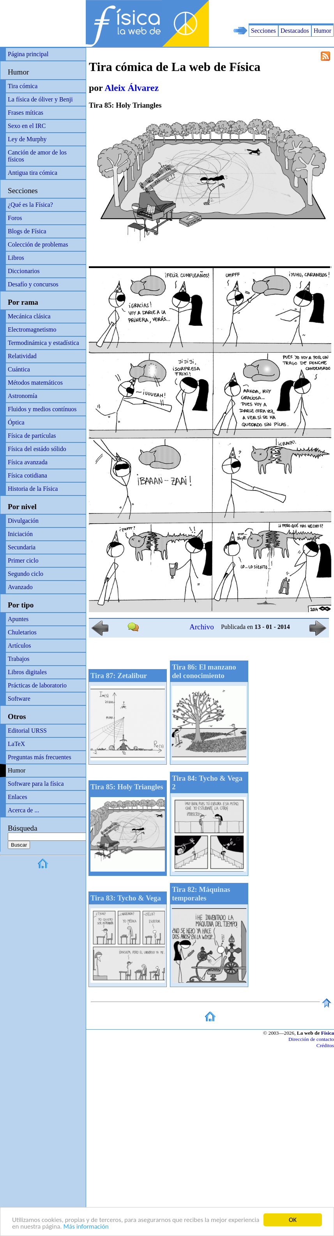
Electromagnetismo (32, 329)
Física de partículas (32, 435)
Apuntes (18, 619)
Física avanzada (28, 462)
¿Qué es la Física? (30, 204)
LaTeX (16, 744)
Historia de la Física (33, 488)
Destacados (295, 30)
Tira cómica (22, 86)
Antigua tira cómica (32, 172)
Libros (16, 257)
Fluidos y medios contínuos (42, 409)
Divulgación (23, 520)
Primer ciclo (23, 560)
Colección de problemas (38, 244)
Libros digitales (27, 672)
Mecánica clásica (29, 316)
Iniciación (20, 534)
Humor (322, 30)
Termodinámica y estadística (43, 342)
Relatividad (22, 356)
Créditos (325, 1045)
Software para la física (36, 783)
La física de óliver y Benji (40, 99)
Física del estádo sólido (37, 449)
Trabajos (18, 658)
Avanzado (20, 587)
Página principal (28, 54)
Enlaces (17, 797)
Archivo (201, 627)
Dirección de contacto (311, 1039)
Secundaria (21, 547)
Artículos (19, 645)
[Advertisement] (243, 11)
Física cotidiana (27, 475)
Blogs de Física (27, 231)
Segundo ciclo (25, 573)
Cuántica (19, 369)
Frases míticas (25, 112)
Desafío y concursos (33, 284)
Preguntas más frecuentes (39, 757)
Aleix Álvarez (131, 88)
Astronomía (22, 395)
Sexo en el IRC (27, 126)
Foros (15, 218)
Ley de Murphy (27, 139)
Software (19, 698)
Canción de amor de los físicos (37, 156)
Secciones (263, 30)
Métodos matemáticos (35, 382)
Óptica (16, 422)
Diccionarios (24, 271)
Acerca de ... (23, 810)
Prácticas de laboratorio (37, 685)
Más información (85, 1227)
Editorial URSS (27, 730)
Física (327, 1033)
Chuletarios (22, 632)
